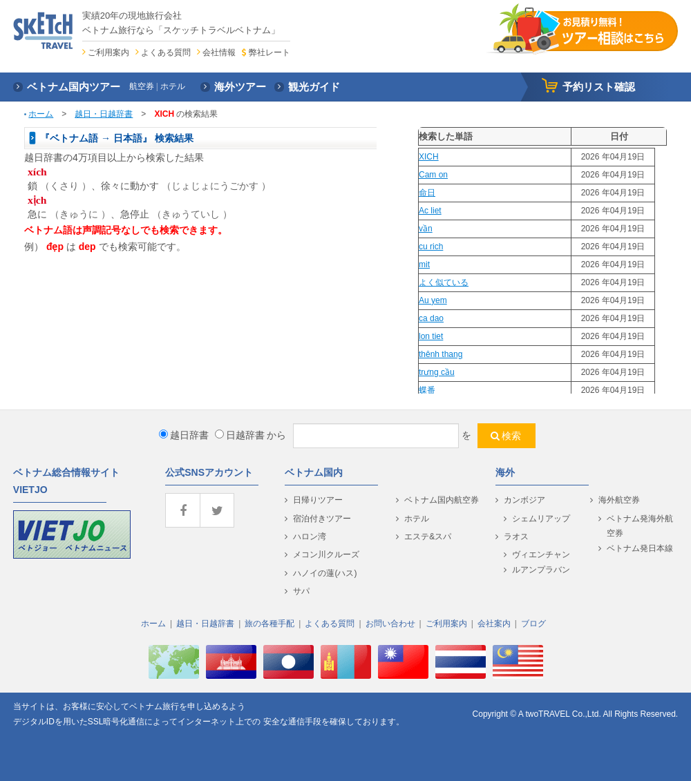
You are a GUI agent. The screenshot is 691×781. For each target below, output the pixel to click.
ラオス (516, 536)
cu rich (431, 246)
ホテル (416, 518)
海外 (505, 472)
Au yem (433, 300)
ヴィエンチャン (541, 554)
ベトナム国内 (314, 472)
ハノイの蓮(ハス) (325, 573)
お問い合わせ (390, 623)
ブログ (533, 623)
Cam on (433, 175)
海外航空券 (619, 500)
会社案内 (494, 623)
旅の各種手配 (269, 623)
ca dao (431, 318)
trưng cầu (437, 372)
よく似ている (443, 282)
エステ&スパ (427, 536)
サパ (301, 591)
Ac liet (430, 210)
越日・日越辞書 (104, 114)
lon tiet (431, 336)
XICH (429, 157)
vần (426, 228)
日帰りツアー (318, 500)
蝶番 (427, 390)
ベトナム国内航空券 (441, 500)
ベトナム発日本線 (640, 548)
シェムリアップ (541, 518)
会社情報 (219, 52)
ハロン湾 (309, 536)
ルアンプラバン (541, 570)
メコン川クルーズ (326, 554)
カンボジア (524, 500)
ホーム (40, 114)
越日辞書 (184, 435)
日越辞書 (240, 435)
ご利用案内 (108, 52)
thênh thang (440, 354)
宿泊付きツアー (322, 518)
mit (424, 264)
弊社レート (269, 52)
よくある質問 (166, 52)
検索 (511, 435)
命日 (427, 192)
